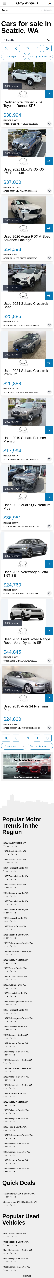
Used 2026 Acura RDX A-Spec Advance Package (26, 238)
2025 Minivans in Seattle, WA (16, 1153)
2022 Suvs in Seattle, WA (14, 886)
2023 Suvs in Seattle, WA (14, 844)
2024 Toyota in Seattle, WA (15, 869)
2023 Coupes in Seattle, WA (16, 1162)
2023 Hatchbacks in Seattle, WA (17, 1061)
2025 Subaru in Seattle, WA (15, 961)
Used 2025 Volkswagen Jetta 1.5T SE (25, 573)
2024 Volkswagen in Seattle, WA (18, 1019)
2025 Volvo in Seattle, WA (15, 969)
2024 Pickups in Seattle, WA (16, 1053)
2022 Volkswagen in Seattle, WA (18, 1136)
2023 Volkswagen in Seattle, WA (18, 944)
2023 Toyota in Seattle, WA (15, 903)
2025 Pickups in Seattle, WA (16, 1111)
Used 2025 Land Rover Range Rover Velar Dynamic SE (26, 640)
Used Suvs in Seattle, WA (14, 1235)
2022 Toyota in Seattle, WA (15, 1011)
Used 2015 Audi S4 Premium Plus (25, 708)
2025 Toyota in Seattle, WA (15, 877)
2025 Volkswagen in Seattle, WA (18, 1003)
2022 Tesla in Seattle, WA (14, 1128)
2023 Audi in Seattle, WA (14, 986)
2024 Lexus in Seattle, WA (15, 1028)
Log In (39, 10)
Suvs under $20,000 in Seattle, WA (19, 1195)
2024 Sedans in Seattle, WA (16, 911)
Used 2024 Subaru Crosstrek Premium (25, 372)
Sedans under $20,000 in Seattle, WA (20, 1203)
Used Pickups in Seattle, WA (16, 1260)
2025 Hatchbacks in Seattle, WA (17, 1070)
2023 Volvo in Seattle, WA (15, 928)
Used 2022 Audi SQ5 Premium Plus (27, 506)
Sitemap (27, 1276)
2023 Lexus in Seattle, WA (15, 919)
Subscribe (48, 10)
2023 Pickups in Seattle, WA (16, 1078)
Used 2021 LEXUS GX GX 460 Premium (23, 171)
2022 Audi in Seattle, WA (14, 1095)
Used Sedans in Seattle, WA (16, 1243)
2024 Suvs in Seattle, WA (14, 852)
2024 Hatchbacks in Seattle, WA (17, 953)
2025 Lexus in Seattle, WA (15, 994)
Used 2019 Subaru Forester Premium (24, 439)
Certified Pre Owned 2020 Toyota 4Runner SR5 (23, 104)
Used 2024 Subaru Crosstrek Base (25, 305)
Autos (4, 10)
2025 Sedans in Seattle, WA (16, 936)
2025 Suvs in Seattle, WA (14, 861)
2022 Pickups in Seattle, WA (16, 1120)
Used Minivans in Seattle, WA (16, 1268)
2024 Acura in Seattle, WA (15, 978)
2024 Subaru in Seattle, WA (15, 1036)
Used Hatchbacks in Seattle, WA (17, 1251)
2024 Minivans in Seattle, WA (16, 1145)
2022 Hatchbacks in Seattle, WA (17, 1086)
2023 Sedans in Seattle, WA (16, 894)
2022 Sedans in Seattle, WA (16, 1045)
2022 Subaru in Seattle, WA (15, 1103)
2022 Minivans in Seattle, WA (16, 1170)
